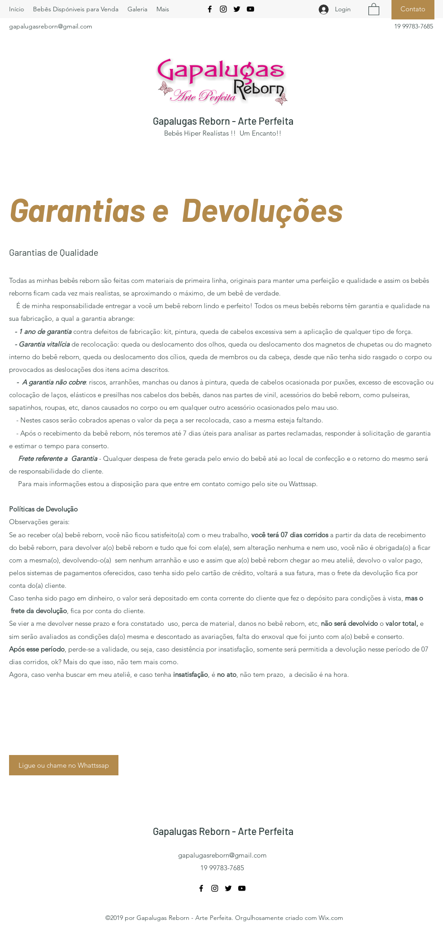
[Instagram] (223, 9)
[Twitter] (236, 9)
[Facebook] (209, 9)
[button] (373, 8)
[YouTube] (250, 9)
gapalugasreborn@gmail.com (50, 26)
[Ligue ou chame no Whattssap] (63, 765)
